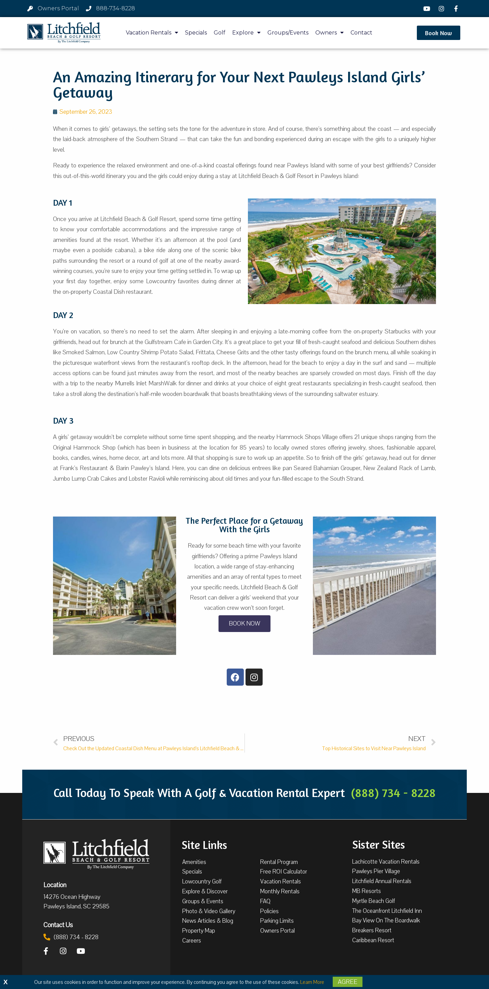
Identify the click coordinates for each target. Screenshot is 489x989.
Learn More (312, 982)
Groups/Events (287, 32)
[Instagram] (442, 8)
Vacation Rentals (152, 32)
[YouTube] (428, 8)
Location (54, 884)
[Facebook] (457, 8)
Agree (347, 982)
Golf (219, 32)
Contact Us (58, 924)
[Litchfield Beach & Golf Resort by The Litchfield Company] (64, 32)
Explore (246, 32)
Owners (329, 32)
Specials (196, 32)
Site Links (204, 844)
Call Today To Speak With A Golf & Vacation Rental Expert (244, 792)
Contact (361, 32)
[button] (438, 33)
